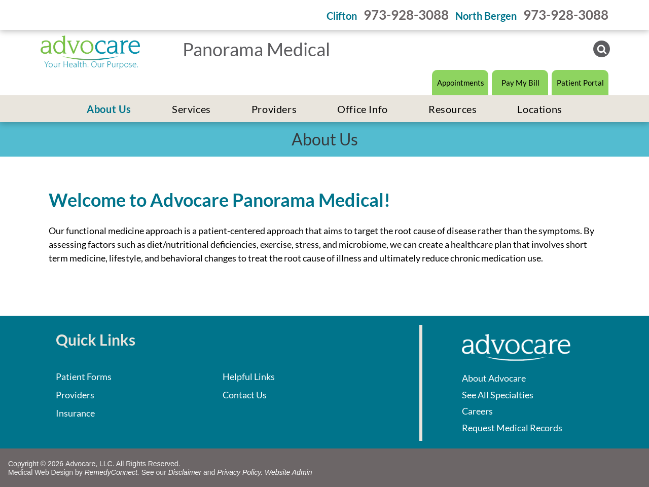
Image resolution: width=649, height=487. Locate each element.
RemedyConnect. (112, 472)
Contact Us (245, 394)
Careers (477, 411)
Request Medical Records (512, 427)
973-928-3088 (406, 15)
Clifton (342, 16)
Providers (75, 394)
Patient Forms (84, 376)
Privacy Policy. (240, 472)
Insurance (75, 413)
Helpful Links (249, 376)
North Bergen (486, 16)
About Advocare (494, 378)
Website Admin (288, 472)
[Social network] (601, 50)
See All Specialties (497, 394)
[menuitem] (109, 109)
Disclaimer (184, 472)
